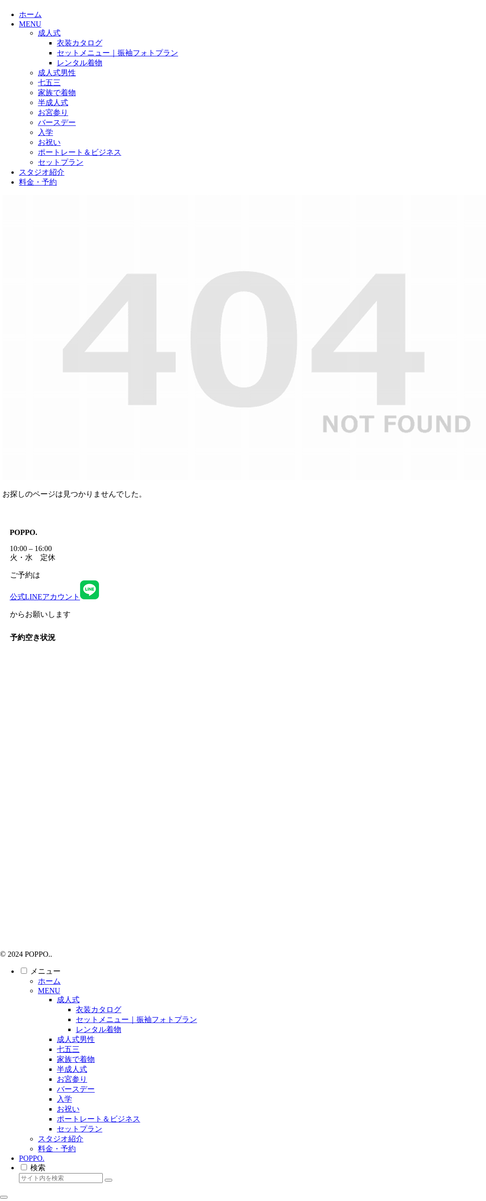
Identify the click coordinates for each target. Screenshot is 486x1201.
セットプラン (79, 1129)
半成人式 (72, 1069)
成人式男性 (76, 1039)
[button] (108, 1180)
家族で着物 (76, 1059)
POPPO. (32, 1158)
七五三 (68, 1049)
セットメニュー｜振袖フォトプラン (136, 1019)
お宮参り (72, 1079)
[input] (61, 1178)
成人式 (68, 1000)
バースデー (76, 1089)
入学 (64, 1099)
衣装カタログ (98, 1009)
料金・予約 (57, 1149)
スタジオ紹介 (60, 1139)
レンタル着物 (98, 1029)
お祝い (68, 1109)
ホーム (49, 981)
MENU (49, 991)
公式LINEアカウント (54, 597)
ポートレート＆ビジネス (98, 1119)
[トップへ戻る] (4, 1197)
